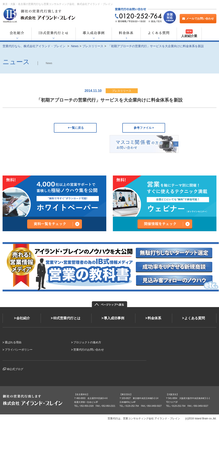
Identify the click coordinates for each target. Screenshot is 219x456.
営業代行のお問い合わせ (88, 349)
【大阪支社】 (172, 394)
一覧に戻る (75, 127)
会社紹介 (23, 318)
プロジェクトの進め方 (87, 342)
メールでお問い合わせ (198, 18)
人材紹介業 (189, 33)
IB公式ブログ (15, 369)
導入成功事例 (114, 318)
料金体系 (154, 318)
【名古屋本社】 (81, 394)
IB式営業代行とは (66, 318)
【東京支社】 (126, 394)
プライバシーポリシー (19, 349)
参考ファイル (144, 127)
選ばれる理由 (13, 342)
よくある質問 (194, 318)
